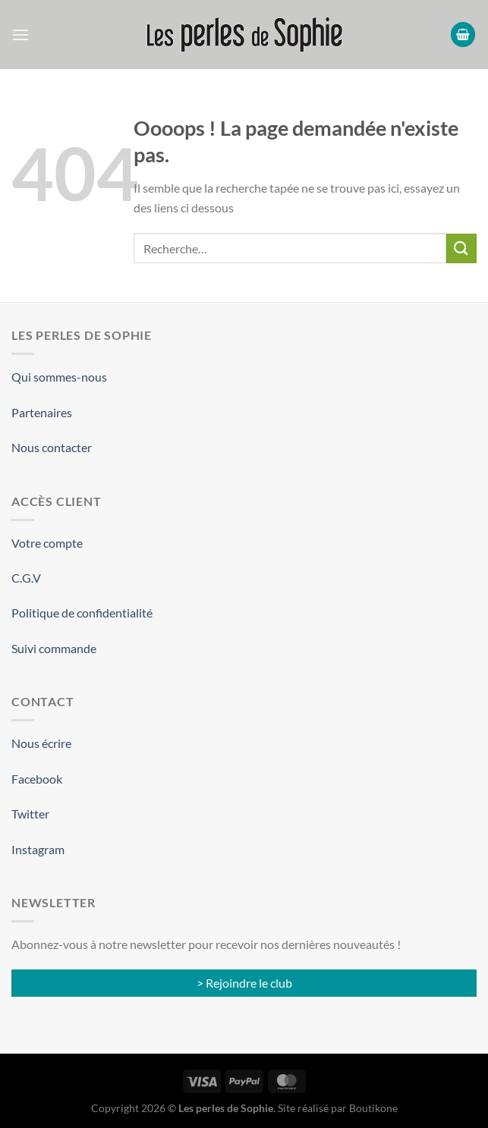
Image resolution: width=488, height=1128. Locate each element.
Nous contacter (51, 447)
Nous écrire (41, 743)
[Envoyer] (461, 248)
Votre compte (47, 543)
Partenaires (41, 412)
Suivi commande (53, 648)
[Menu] (20, 34)
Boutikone (373, 1107)
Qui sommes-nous (59, 376)
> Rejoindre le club (244, 983)
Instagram (38, 849)
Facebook (36, 778)
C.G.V (26, 577)
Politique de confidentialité (82, 612)
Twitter (30, 813)
